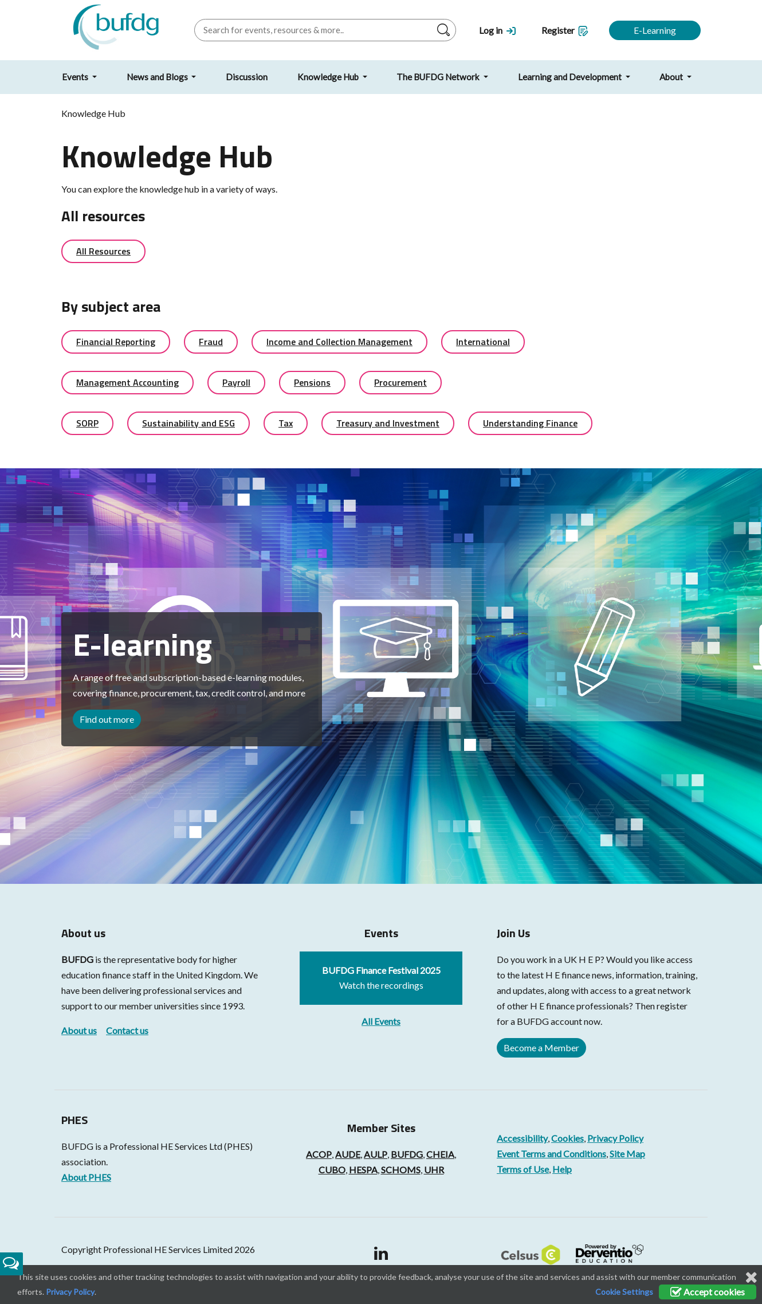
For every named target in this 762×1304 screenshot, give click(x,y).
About (672, 77)
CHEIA (440, 1154)
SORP (87, 423)
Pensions (312, 382)
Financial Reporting (115, 341)
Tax (285, 423)
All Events (381, 1021)
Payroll (236, 382)
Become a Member (541, 1047)
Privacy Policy (615, 1138)
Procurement (400, 382)
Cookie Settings (624, 1292)
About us (79, 1030)
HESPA (363, 1169)
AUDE (347, 1154)
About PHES (86, 1177)
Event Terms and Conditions (551, 1153)
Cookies (567, 1138)
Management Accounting (127, 382)
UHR (434, 1169)
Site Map (627, 1153)
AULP (375, 1154)
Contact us (127, 1030)
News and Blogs (158, 77)
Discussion (247, 77)
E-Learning (655, 30)
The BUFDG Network (438, 77)
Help (562, 1169)
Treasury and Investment (387, 423)
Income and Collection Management (339, 341)
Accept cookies (707, 1291)
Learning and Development (570, 77)
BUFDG (77, 959)
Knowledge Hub (328, 77)
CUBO (332, 1169)
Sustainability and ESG (188, 423)
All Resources (103, 251)
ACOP (319, 1154)
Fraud (211, 341)
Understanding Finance (530, 423)
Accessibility (522, 1138)
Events (76, 77)
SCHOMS (401, 1169)
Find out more (107, 719)
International (483, 341)
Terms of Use (523, 1169)
